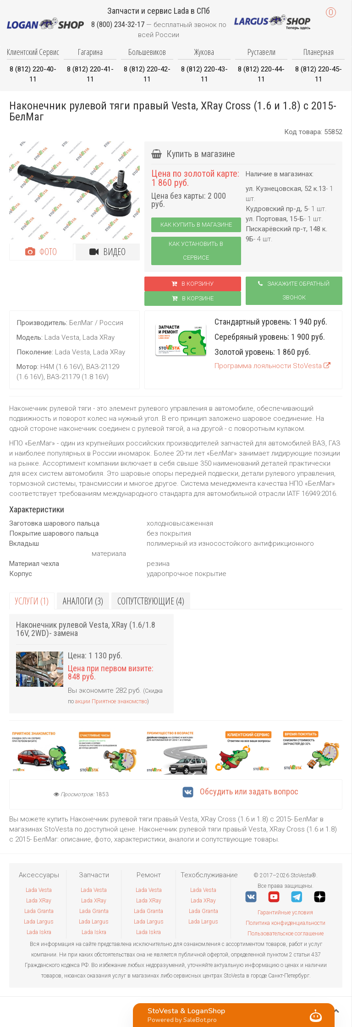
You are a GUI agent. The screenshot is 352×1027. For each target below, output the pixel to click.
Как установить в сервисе (196, 250)
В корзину (192, 283)
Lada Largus (39, 921)
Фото (41, 251)
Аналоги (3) (83, 601)
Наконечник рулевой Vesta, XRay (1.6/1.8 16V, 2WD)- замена (85, 629)
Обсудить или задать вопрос (240, 791)
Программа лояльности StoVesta (272, 366)
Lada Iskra (39, 932)
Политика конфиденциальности (285, 923)
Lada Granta (39, 911)
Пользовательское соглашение (286, 933)
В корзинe (193, 298)
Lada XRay (38, 900)
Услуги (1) (32, 601)
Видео (107, 251)
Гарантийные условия (285, 912)
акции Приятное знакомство (111, 701)
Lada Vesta (39, 890)
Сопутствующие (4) (150, 601)
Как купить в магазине (196, 224)
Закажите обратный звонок (294, 290)
